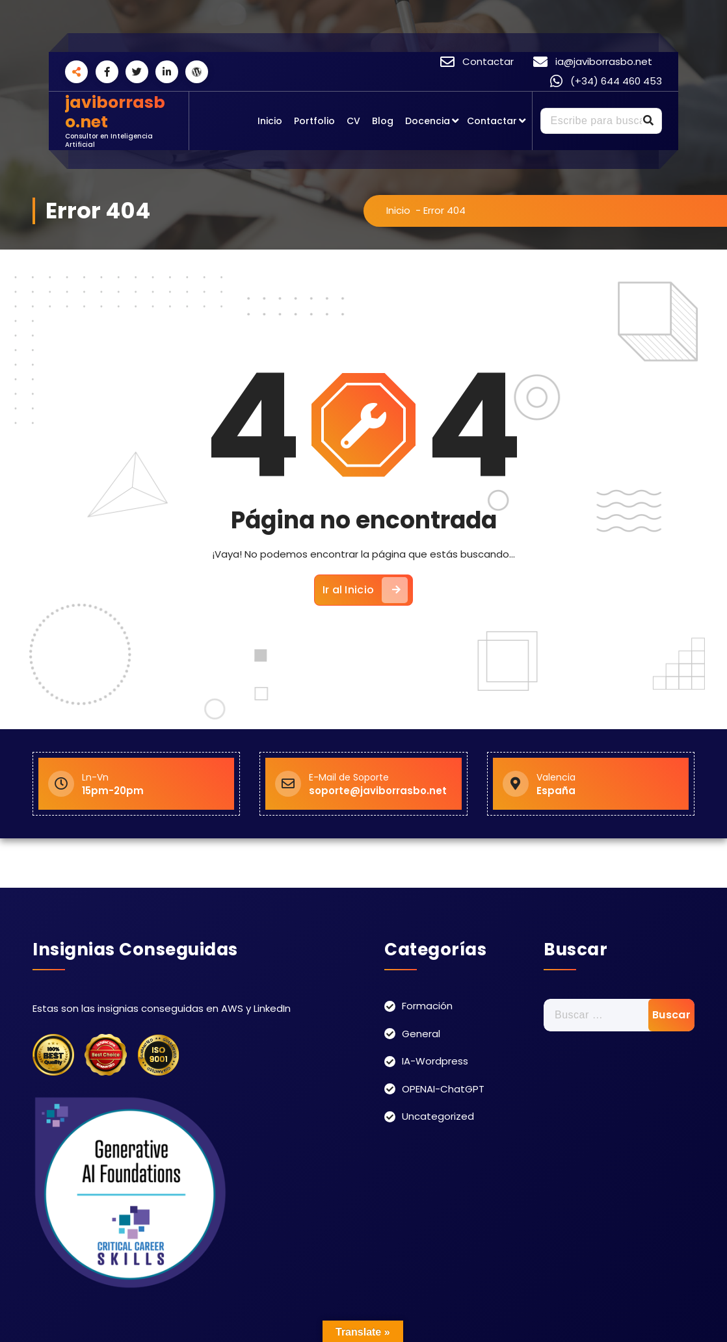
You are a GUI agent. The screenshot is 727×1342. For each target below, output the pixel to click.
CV (353, 120)
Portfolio (314, 120)
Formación (427, 1006)
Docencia (427, 120)
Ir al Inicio (365, 590)
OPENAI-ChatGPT (443, 1089)
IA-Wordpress (435, 1061)
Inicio (270, 120)
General (421, 1033)
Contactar (492, 120)
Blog (382, 120)
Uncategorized (438, 1116)
